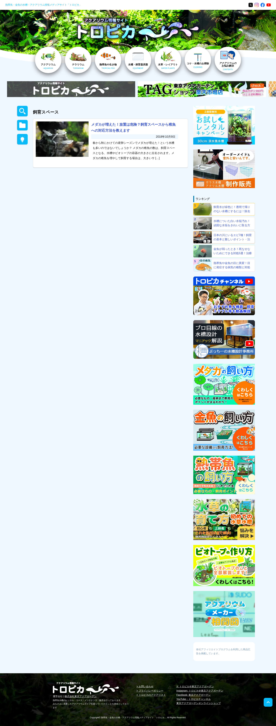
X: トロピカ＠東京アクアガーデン (195, 686)
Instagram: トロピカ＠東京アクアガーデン (199, 690)
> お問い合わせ (145, 686)
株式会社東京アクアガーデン (81, 696)
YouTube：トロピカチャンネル (193, 699)
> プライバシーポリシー (150, 690)
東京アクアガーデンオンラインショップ (198, 703)
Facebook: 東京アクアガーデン (193, 694)
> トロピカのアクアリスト (151, 694)
